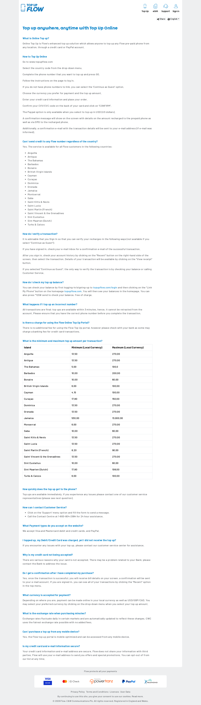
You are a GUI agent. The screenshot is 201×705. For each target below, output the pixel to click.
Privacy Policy (78, 691)
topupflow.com (73, 291)
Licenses (114, 691)
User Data (125, 691)
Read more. (137, 696)
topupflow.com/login (105, 287)
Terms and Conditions (97, 691)
